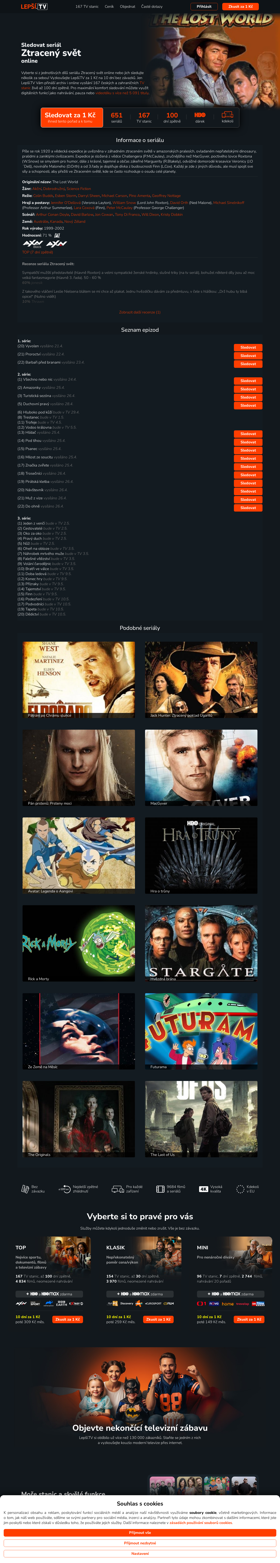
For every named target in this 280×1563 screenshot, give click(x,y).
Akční (36, 188)
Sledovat (248, 347)
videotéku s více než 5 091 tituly (122, 93)
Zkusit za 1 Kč (240, 6)
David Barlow (82, 214)
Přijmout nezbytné (140, 1543)
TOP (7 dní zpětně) (37, 252)
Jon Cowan (104, 214)
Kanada (56, 221)
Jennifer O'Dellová (66, 202)
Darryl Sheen (89, 195)
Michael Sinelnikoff (228, 202)
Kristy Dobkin (172, 214)
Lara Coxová (84, 207)
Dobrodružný (54, 188)
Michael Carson (114, 195)
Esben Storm (65, 195)
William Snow (124, 202)
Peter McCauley (120, 207)
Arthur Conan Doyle (52, 214)
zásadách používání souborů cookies (201, 1522)
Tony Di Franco (127, 214)
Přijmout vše (140, 1532)
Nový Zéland (74, 221)
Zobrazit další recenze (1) (140, 312)
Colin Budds (43, 195)
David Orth (179, 202)
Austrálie (41, 221)
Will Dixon (150, 214)
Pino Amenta (139, 195)
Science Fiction (79, 188)
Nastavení (140, 1553)
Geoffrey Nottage (166, 195)
